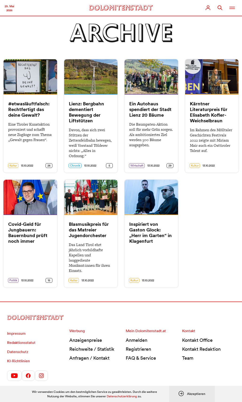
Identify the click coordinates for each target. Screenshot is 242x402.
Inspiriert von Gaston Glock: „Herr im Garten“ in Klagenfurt (150, 232)
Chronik (75, 165)
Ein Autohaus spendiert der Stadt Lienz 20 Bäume (150, 109)
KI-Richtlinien (18, 360)
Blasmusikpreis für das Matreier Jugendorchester (89, 229)
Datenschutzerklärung (122, 396)
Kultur (13, 165)
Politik (13, 280)
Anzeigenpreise (85, 340)
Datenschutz (17, 351)
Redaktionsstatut (21, 342)
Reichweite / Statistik (91, 349)
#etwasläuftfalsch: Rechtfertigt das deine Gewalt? (29, 109)
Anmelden (136, 340)
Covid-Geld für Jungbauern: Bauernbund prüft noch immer (27, 232)
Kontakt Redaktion (201, 349)
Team (187, 358)
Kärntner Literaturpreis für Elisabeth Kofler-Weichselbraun (208, 112)
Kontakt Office (197, 340)
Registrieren (138, 349)
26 (49, 165)
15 (49, 280)
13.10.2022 (27, 165)
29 (170, 165)
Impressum (16, 333)
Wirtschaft (136, 165)
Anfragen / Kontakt (89, 358)
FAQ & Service (141, 358)
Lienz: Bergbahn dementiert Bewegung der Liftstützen (86, 112)
